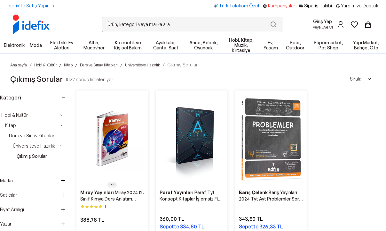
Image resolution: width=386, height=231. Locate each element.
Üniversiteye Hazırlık (34, 146)
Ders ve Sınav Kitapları (32, 135)
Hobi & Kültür (14, 115)
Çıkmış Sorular (32, 156)
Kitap (10, 125)
